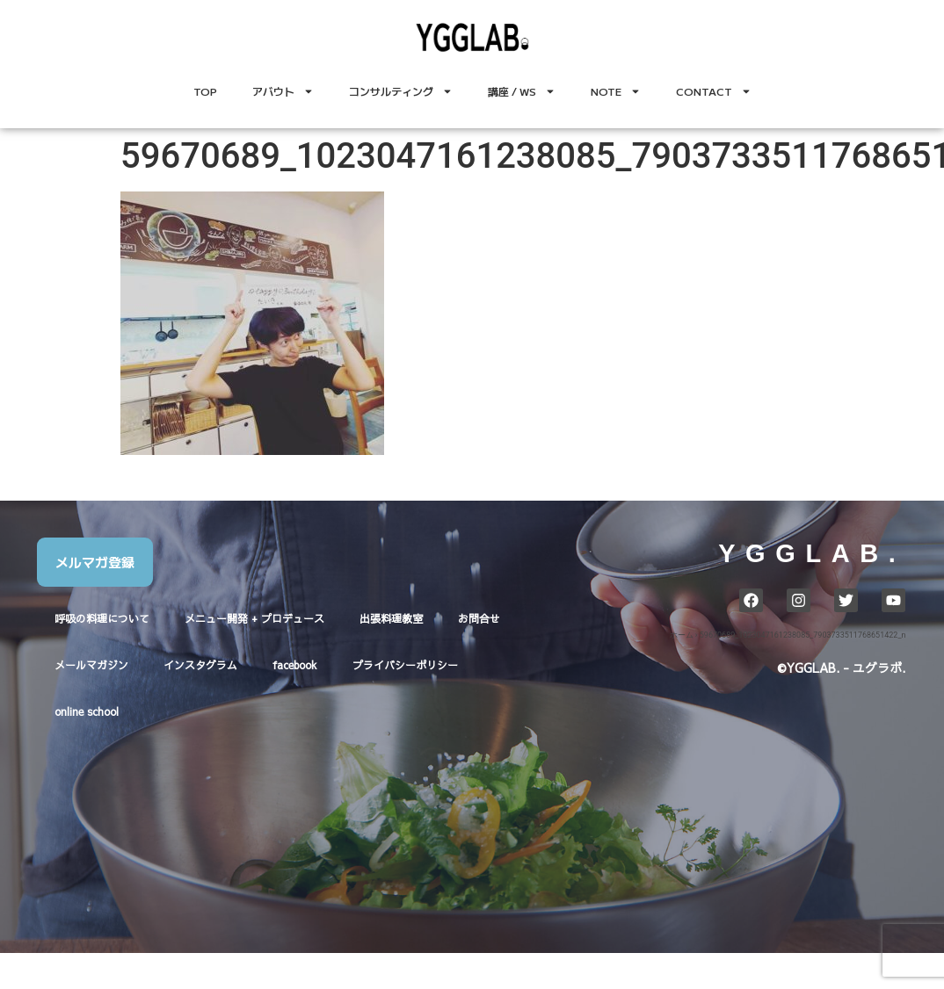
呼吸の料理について (101, 618)
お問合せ (479, 618)
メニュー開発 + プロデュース (254, 618)
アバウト (283, 91)
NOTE (616, 91)
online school (86, 711)
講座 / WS (522, 91)
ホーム (681, 635)
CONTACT (714, 91)
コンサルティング (401, 91)
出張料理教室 (391, 618)
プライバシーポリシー (405, 665)
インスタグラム (200, 665)
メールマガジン (91, 665)
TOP (205, 90)
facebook (294, 665)
